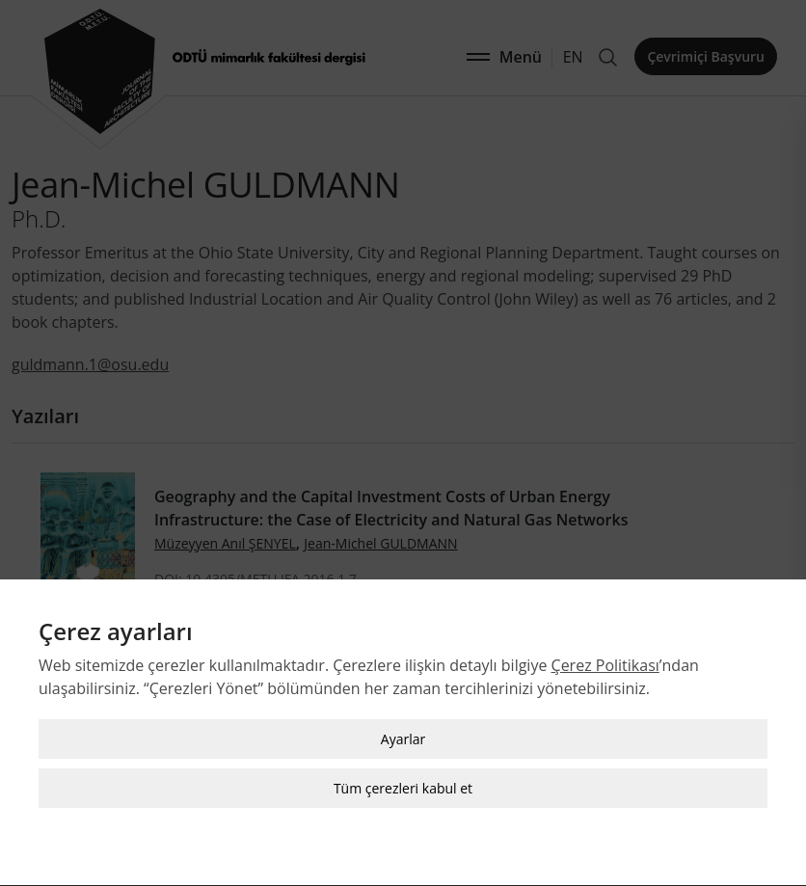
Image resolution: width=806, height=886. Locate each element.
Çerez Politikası (605, 663)
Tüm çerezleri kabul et (403, 786)
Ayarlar (403, 737)
